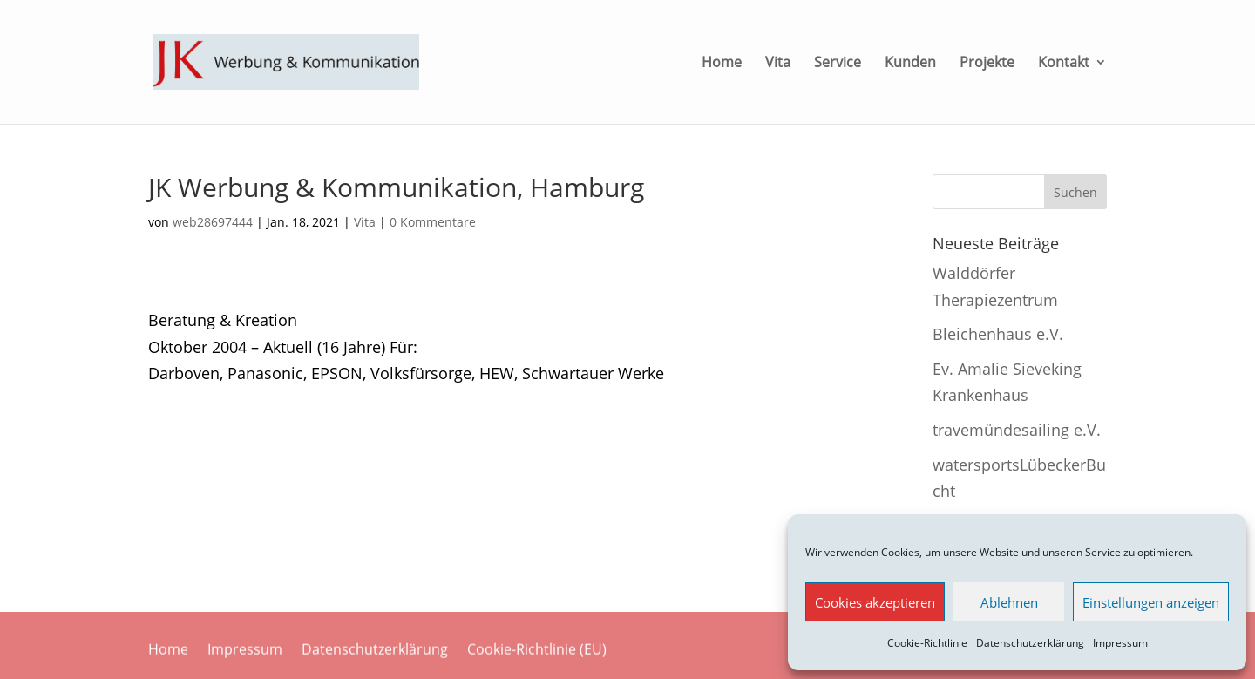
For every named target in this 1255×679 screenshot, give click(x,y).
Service (837, 63)
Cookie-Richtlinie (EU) (537, 650)
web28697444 (213, 222)
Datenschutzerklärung (1030, 642)
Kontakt (1063, 63)
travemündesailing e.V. (1017, 429)
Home (722, 63)
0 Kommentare (433, 222)
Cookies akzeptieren (875, 602)
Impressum (1120, 642)
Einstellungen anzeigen (1150, 602)
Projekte (987, 63)
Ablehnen (1009, 602)
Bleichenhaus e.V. (998, 333)
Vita (777, 63)
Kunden (910, 63)
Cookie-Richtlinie (927, 642)
